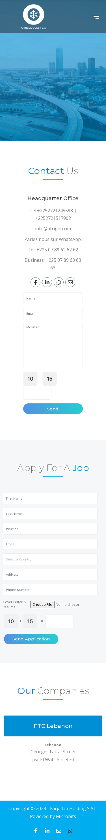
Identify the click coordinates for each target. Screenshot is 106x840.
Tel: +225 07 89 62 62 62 (53, 250)
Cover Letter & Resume (14, 604)
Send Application (31, 639)
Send (53, 409)
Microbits (66, 816)
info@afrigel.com (53, 228)
